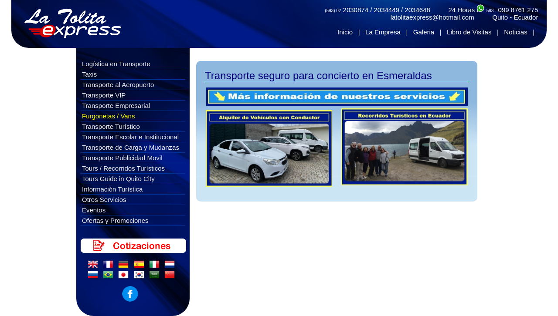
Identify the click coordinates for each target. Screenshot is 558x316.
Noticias (515, 32)
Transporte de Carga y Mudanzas (130, 147)
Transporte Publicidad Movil (122, 157)
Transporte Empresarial (116, 105)
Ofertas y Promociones (115, 220)
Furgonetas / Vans (108, 116)
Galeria (423, 32)
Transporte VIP (104, 95)
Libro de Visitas (469, 32)
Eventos (93, 210)
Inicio (345, 32)
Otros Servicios (104, 199)
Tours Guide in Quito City (118, 178)
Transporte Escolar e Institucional (130, 137)
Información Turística (112, 189)
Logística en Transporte (116, 63)
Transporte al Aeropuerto (118, 84)
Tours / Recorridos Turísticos (123, 168)
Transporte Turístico (111, 126)
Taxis (89, 74)
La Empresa (383, 32)
